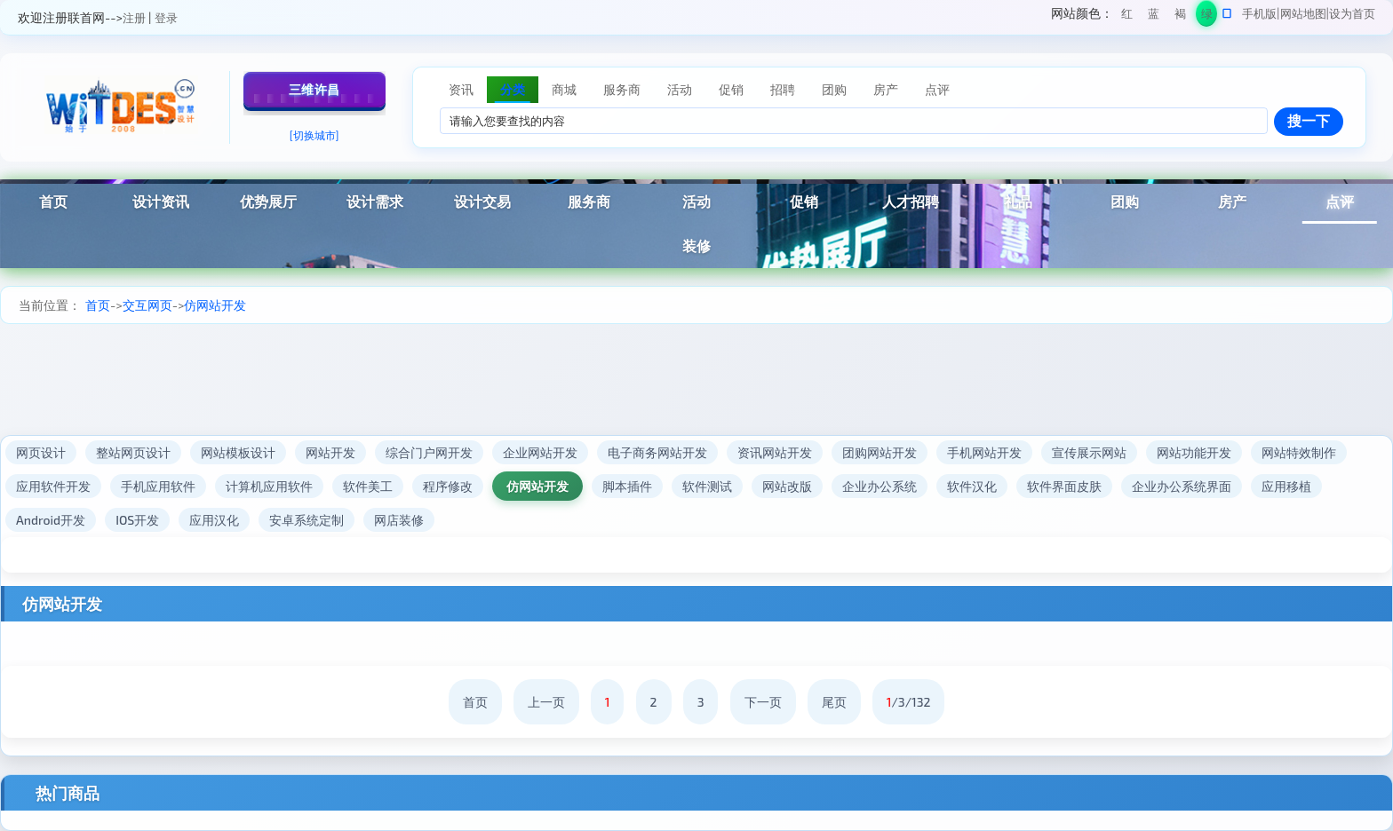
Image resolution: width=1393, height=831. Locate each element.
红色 (1127, 16)
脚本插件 (627, 486)
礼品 (1018, 201)
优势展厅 (268, 201)
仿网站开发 (215, 305)
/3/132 (909, 701)
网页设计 (41, 452)
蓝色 (1153, 16)
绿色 (1207, 16)
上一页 (546, 701)
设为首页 (1352, 13)
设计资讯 (160, 201)
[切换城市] (314, 135)
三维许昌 (314, 89)
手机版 (1259, 13)
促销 (804, 201)
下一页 (763, 701)
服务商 (589, 201)
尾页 (834, 701)
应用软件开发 (53, 486)
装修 (696, 245)
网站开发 (330, 452)
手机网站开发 (984, 452)
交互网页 (147, 305)
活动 (696, 201)
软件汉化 (972, 486)
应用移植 (1286, 486)
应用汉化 (214, 519)
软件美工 (368, 486)
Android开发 (50, 519)
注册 (134, 18)
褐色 (1180, 16)
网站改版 (787, 486)
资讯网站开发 (774, 452)
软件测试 (707, 486)
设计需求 (374, 201)
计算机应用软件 (269, 486)
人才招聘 (910, 201)
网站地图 (1303, 13)
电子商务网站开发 (657, 452)
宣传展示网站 (1089, 452)
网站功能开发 (1194, 452)
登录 (166, 18)
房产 (1232, 201)
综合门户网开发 (429, 452)
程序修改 (448, 486)
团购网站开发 (879, 452)
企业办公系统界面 (1181, 486)
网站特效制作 (1299, 452)
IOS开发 (137, 519)
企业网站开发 (540, 452)
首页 (53, 201)
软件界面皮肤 (1064, 486)
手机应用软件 (158, 486)
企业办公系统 (879, 486)
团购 (1124, 201)
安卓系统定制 (306, 519)
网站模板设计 (238, 452)
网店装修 (399, 519)
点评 (1339, 201)
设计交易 (482, 201)
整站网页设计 (133, 452)
